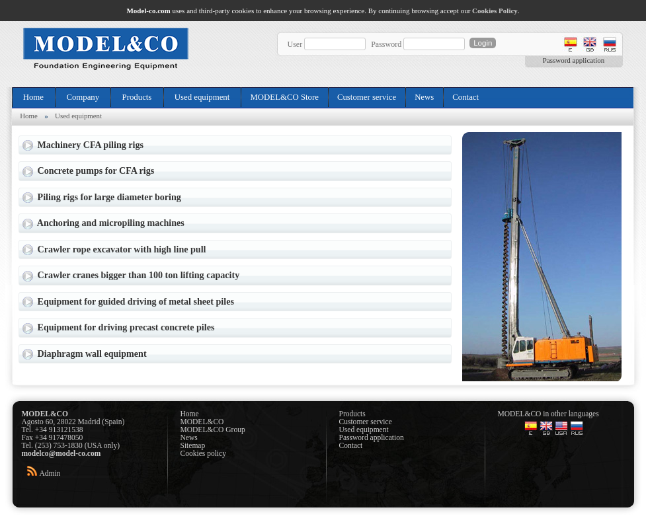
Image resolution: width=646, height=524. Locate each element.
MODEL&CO (202, 422)
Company (82, 97)
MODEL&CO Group (213, 429)
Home (33, 97)
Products (136, 97)
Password (386, 44)
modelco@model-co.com (61, 453)
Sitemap (193, 445)
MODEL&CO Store (284, 97)
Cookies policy (203, 453)
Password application (573, 60)
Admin (49, 473)
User (295, 44)
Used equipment (202, 97)
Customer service (366, 97)
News (424, 97)
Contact (465, 97)
